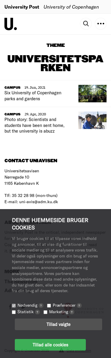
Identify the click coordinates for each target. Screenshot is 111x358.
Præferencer (67, 305)
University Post (21, 6)
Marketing (61, 311)
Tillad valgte (58, 324)
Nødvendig (30, 305)
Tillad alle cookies (50, 344)
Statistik (28, 311)
